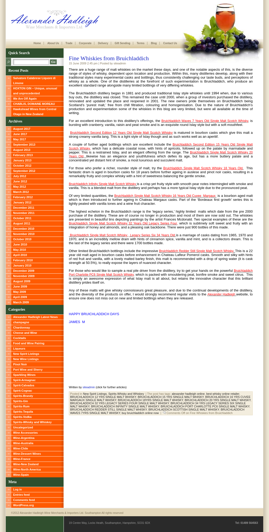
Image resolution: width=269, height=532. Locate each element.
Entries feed (21, 494)
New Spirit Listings (26, 353)
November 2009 (23, 276)
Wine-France (21, 459)
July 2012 (19, 176)
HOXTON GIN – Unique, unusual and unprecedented (35, 91)
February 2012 (23, 197)
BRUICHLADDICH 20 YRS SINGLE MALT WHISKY (218, 400)
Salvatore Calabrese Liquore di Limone (34, 80)
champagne (21, 322)
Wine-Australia (23, 443)
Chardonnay (21, 327)
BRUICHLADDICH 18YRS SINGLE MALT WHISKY (150, 400)
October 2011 (22, 218)
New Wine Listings (26, 359)
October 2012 (22, 165)
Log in (17, 489)
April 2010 (20, 255)
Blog (154, 43)
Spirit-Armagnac (24, 380)
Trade (69, 43)
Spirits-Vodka (22, 416)
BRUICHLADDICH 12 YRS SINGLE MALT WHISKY (103, 396)
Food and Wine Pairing (28, 343)
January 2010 (22, 265)
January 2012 (22, 202)
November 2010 (23, 234)
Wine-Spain (21, 474)
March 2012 (21, 191)
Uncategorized (23, 427)
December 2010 (23, 228)
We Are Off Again (25, 98)
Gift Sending (122, 43)
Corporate (85, 43)
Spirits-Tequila (23, 411)
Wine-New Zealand (26, 464)
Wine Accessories (25, 432)
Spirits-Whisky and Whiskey (32, 422)
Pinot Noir (20, 364)
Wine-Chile (20, 448)
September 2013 (24, 144)
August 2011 (21, 223)
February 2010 (23, 260)
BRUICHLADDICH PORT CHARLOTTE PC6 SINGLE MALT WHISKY (205, 406)
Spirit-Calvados (23, 385)
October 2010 (22, 239)
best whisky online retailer (222, 393)
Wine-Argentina (23, 437)
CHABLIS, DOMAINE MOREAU (34, 103)
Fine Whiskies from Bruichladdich (109, 58)
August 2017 (21, 128)
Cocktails (19, 338)
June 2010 (20, 244)
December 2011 (23, 207)
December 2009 (23, 270)
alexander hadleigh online (188, 393)
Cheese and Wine (25, 332)
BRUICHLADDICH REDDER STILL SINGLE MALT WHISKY (108, 409)
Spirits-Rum (21, 406)
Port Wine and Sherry (28, 369)
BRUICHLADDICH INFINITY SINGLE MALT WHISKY (125, 406)
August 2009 (21, 281)
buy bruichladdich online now (140, 413)
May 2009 (19, 291)
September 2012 (24, 170)
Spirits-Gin (20, 401)
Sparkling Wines (24, 374)
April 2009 (20, 297)
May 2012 (19, 186)
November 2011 (23, 212)
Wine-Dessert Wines (27, 453)
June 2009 (20, 286)
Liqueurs (19, 348)
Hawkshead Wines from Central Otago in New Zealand (34, 112)
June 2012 (20, 181)
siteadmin (88, 387)
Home (37, 43)
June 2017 (20, 134)
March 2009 (21, 302)
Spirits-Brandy (23, 395)
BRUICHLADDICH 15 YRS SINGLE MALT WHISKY (171, 396)
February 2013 (23, 155)
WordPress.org (23, 505)
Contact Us (170, 43)
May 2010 (19, 249)
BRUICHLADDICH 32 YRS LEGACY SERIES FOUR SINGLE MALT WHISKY (119, 403)
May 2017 (19, 139)
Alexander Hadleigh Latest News (35, 317)
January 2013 (22, 160)
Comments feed (24, 500)
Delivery (103, 43)
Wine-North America (27, 469)
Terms (140, 43)
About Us (53, 43)
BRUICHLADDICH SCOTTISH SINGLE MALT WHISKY (183, 409)
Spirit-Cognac (22, 390)
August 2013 (21, 149)
